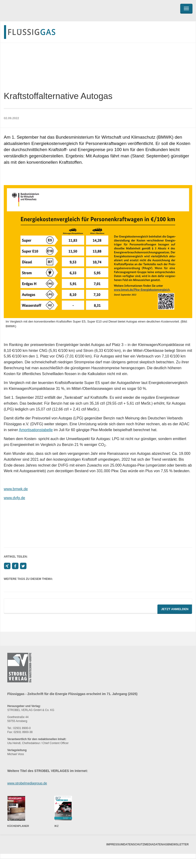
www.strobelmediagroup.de (27, 783)
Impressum (115, 844)
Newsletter (179, 844)
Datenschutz (133, 844)
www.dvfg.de (14, 498)
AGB (166, 844)
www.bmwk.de (16, 489)
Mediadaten (153, 844)
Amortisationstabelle (36, 430)
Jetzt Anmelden (174, 609)
